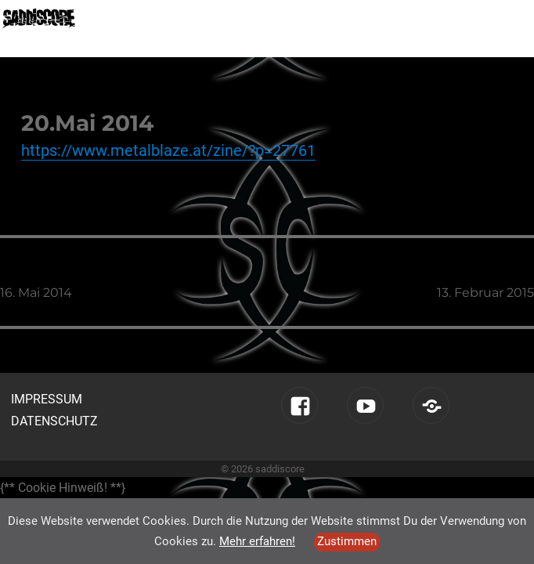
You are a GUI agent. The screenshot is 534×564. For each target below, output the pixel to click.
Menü (507, 16)
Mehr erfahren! (257, 541)
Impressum (46, 399)
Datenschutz (54, 421)
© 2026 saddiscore (263, 469)
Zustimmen (347, 541)
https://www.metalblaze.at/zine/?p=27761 (168, 150)
